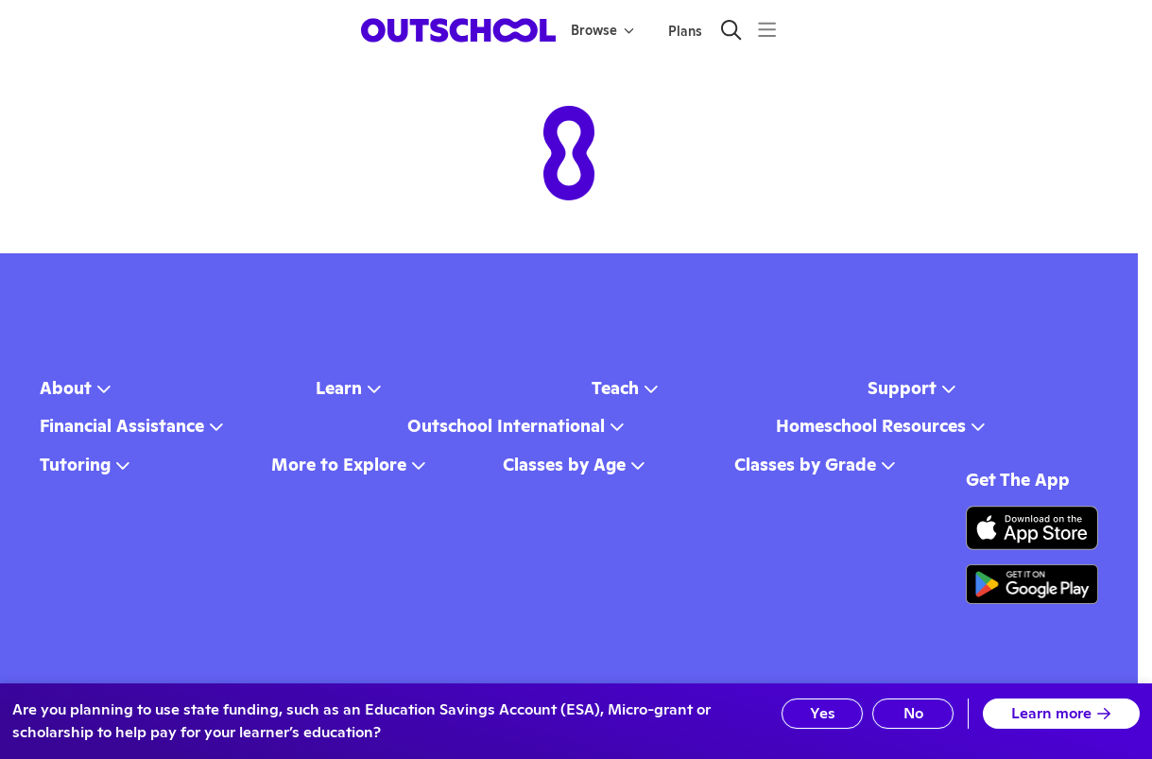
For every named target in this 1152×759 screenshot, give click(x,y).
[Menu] (767, 30)
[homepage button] (458, 30)
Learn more (1061, 713)
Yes (822, 713)
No (913, 713)
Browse (602, 30)
